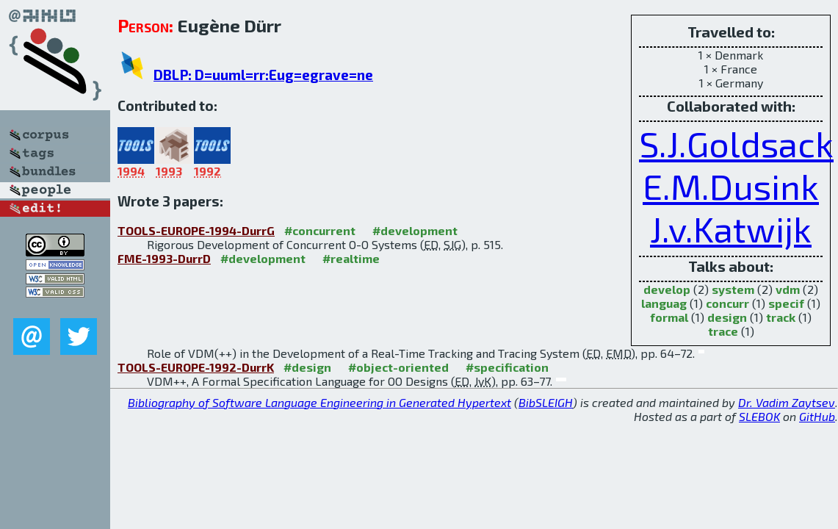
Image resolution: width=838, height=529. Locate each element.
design (727, 317)
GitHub (817, 416)
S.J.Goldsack (736, 143)
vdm (788, 289)
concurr (727, 303)
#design (307, 367)
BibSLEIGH (546, 402)
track (780, 317)
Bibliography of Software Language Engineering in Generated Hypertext (319, 402)
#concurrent (319, 230)
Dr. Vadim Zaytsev (786, 402)
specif (786, 303)
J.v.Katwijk (731, 228)
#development (415, 230)
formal (669, 317)
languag (664, 303)
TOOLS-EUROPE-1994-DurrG (196, 230)
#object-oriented (398, 367)
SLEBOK (759, 416)
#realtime (351, 258)
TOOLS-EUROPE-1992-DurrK (196, 367)
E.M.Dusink (731, 186)
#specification (507, 367)
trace (723, 331)
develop (666, 289)
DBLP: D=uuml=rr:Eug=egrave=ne (263, 74)
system (733, 289)
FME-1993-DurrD (164, 258)
